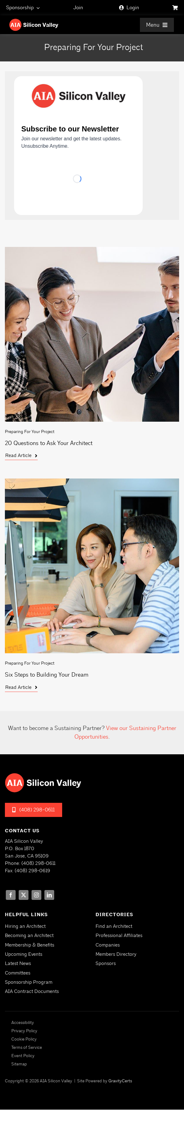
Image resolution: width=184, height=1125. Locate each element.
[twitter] (23, 895)
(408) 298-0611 (38, 863)
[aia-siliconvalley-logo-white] (33, 21)
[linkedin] (49, 895)
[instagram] (36, 895)
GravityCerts (120, 1081)
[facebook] (11, 895)
